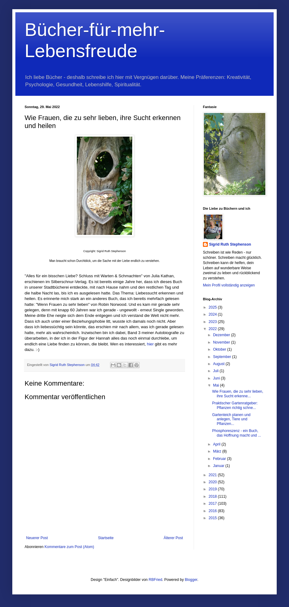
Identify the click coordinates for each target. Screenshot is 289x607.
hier (150, 344)
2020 (213, 482)
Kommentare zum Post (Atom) (69, 547)
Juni (217, 378)
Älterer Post (173, 538)
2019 (213, 489)
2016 (213, 511)
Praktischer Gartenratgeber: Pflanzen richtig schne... (235, 405)
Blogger (191, 580)
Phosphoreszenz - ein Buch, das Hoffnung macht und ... (236, 433)
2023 (213, 322)
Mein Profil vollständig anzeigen (229, 285)
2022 (213, 329)
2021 (213, 475)
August (219, 364)
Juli (216, 371)
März (217, 451)
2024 (213, 314)
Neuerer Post (37, 538)
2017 (213, 503)
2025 (213, 307)
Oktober (220, 349)
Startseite (106, 538)
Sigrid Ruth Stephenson (230, 244)
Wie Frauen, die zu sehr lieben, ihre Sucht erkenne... (237, 393)
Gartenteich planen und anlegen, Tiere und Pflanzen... (231, 419)
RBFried (155, 580)
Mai (216, 385)
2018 (213, 496)
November (222, 342)
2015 (213, 518)
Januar (219, 466)
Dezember (222, 335)
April (217, 444)
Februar (220, 459)
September (222, 357)
